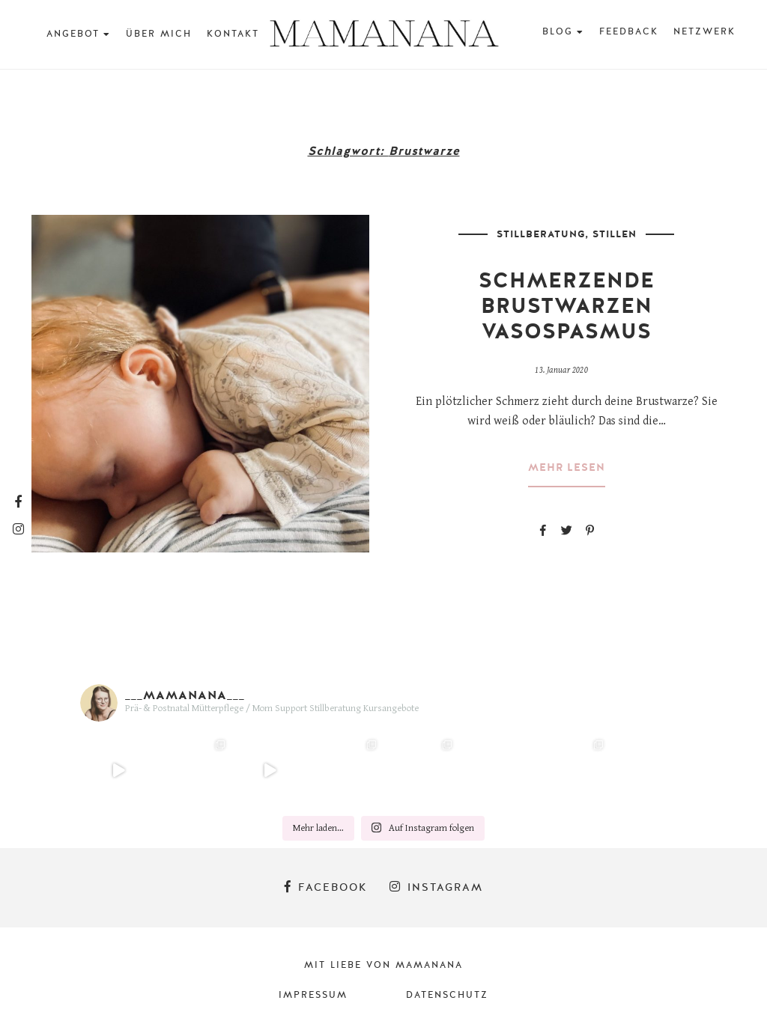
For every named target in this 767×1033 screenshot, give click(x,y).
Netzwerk (704, 31)
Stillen (614, 234)
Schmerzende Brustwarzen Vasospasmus (567, 305)
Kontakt (233, 34)
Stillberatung (541, 234)
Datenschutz (447, 995)
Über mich (159, 34)
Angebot (73, 34)
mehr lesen (566, 468)
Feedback (628, 31)
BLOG (557, 31)
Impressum (313, 995)
